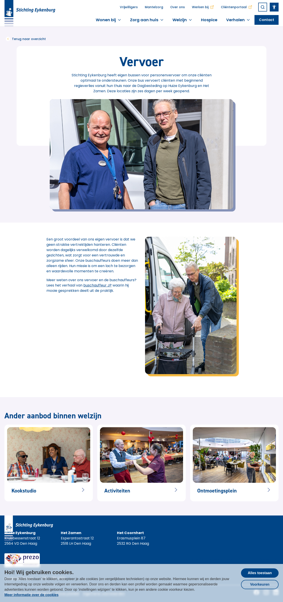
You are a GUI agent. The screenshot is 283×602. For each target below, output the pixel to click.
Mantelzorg (154, 7)
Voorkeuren (260, 584)
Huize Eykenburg (20, 532)
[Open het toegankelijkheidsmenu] (274, 7)
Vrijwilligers (129, 7)
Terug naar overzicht (26, 39)
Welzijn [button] (182, 20)
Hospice (209, 20)
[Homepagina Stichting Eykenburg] (29, 13)
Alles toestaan (260, 573)
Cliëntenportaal (236, 7)
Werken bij (203, 7)
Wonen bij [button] (108, 20)
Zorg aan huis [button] (147, 20)
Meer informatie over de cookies (31, 595)
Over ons (177, 7)
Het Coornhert (130, 532)
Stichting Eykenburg (190, 559)
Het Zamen (71, 532)
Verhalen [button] (238, 20)
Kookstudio (23, 490)
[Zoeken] (262, 7)
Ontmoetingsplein (217, 490)
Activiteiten (117, 490)
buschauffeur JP (97, 285)
